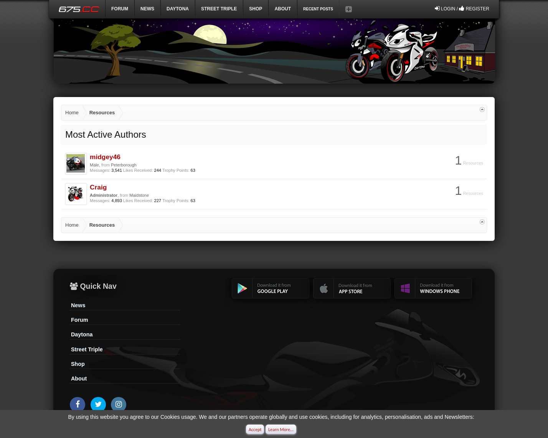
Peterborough (124, 165)
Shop (255, 9)
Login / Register (462, 8)
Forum (119, 9)
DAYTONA (178, 9)
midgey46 (105, 157)
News (147, 9)
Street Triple (219, 9)
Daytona (81, 334)
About (79, 378)
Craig (98, 187)
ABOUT (282, 9)
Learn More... (281, 429)
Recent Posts (318, 9)
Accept (255, 429)
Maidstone (139, 195)
